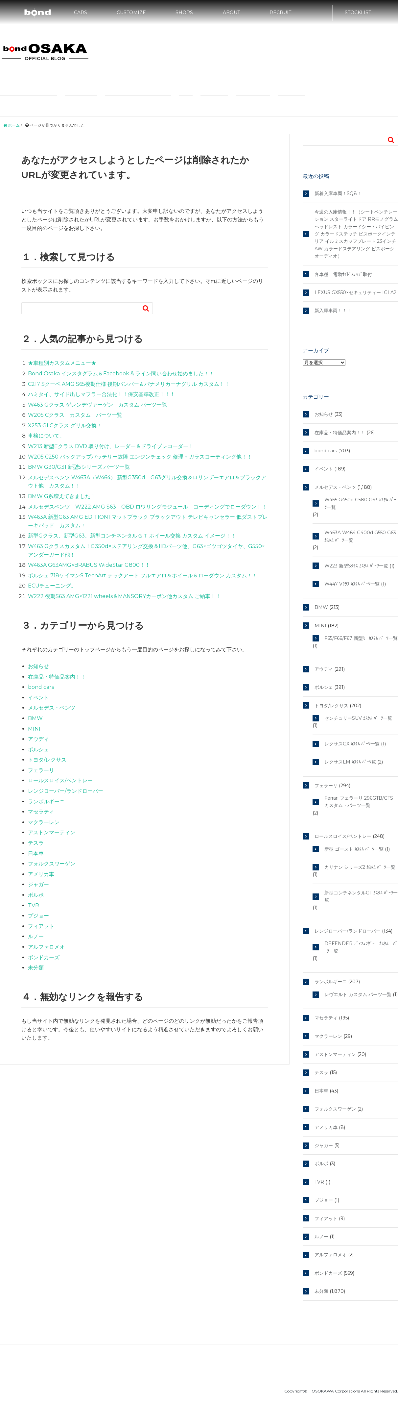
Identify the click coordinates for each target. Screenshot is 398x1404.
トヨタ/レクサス (253, 106)
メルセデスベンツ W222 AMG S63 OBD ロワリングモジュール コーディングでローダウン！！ (147, 507)
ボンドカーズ (43, 957)
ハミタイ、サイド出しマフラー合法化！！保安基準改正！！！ (101, 394)
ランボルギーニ (81, 106)
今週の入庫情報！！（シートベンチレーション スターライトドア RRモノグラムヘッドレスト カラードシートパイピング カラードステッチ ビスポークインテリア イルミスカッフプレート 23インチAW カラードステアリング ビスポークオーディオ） (356, 234)
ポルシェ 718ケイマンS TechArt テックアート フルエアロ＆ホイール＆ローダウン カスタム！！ (142, 575)
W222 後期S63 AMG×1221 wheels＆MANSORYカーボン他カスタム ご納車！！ (124, 596)
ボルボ (36, 895)
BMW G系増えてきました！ (62, 496)
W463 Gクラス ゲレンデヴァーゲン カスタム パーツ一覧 (97, 405)
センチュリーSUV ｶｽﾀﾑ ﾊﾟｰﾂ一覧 (358, 718)
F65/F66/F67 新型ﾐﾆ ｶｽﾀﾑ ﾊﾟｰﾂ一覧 (361, 638)
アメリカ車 (41, 874)
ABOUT (231, 15)
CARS (80, 15)
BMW (242, 85)
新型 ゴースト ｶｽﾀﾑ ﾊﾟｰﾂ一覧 (354, 849)
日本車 (36, 853)
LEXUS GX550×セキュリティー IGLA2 (355, 292)
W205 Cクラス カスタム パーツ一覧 (75, 415)
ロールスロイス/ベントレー (28, 106)
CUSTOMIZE (131, 15)
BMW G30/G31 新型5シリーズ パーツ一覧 (79, 467)
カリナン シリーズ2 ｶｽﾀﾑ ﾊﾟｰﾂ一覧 (359, 867)
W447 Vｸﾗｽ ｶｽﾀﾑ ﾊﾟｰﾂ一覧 (352, 584)
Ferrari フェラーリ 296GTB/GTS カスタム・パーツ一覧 (358, 801)
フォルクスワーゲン (51, 864)
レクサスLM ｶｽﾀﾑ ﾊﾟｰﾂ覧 (350, 762)
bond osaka (45, 51)
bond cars (41, 687)
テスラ (186, 106)
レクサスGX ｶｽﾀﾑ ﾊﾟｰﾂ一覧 (352, 744)
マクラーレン (214, 106)
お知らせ (38, 666)
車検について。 (46, 436)
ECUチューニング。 (52, 586)
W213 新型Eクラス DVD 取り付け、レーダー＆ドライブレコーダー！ (111, 446)
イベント (38, 697)
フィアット (41, 926)
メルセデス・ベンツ (207, 85)
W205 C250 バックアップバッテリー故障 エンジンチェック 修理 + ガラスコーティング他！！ (140, 457)
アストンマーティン (51, 832)
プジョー (38, 916)
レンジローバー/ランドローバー (138, 106)
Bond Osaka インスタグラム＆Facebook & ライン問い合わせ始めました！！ (121, 373)
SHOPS (184, 15)
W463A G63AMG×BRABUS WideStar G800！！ (89, 565)
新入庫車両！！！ (333, 310)
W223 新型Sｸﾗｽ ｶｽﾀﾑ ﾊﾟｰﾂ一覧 (356, 566)
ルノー (36, 936)
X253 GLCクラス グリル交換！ (65, 425)
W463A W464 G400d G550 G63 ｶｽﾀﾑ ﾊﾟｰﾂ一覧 (360, 536)
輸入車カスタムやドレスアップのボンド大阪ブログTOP (58, 85)
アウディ (286, 85)
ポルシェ (312, 85)
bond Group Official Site (151, 85)
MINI (263, 85)
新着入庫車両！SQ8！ (338, 193)
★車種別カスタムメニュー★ (62, 363)
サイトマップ (291, 106)
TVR (33, 905)
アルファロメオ (46, 947)
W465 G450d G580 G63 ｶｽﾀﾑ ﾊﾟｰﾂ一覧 (360, 503)
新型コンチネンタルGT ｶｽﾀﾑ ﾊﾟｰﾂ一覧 (361, 896)
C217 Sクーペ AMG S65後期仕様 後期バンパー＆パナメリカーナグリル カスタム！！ (129, 384)
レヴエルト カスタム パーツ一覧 (357, 994)
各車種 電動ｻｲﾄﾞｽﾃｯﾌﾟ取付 (343, 274)
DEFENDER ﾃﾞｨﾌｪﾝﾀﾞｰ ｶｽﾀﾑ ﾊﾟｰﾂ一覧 (361, 947)
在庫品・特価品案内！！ (57, 677)
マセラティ (371, 85)
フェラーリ (340, 85)
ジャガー (38, 884)
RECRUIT (280, 15)
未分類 (36, 968)
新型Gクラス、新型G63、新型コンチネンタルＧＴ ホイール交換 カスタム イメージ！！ (132, 536)
